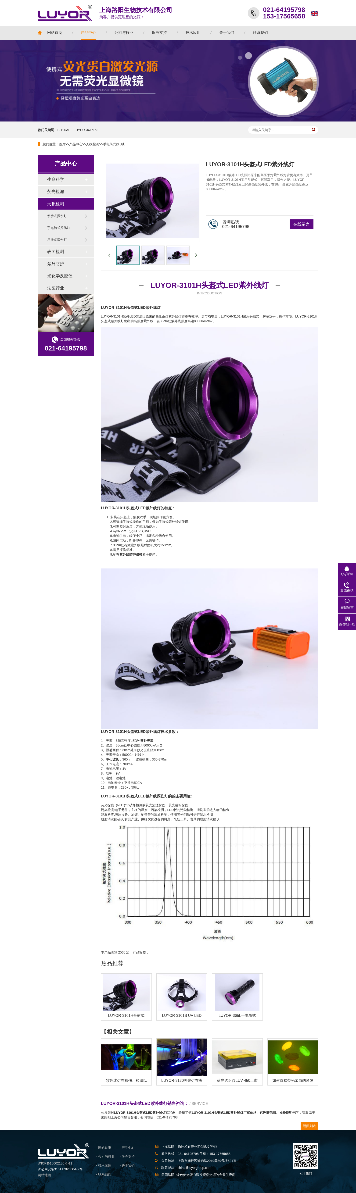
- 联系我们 (103, 1174)
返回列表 (309, 1126)
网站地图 (44, 1175)
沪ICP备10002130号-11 (55, 1163)
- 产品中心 (127, 1148)
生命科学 (55, 179)
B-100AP (64, 130)
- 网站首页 (103, 1148)
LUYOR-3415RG (86, 130)
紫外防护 (55, 263)
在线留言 (301, 224)
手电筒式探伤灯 (114, 144)
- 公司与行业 (105, 1156)
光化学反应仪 (59, 276)
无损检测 (92, 144)
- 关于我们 (127, 1165)
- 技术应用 (103, 1165)
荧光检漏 (55, 191)
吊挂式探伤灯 (57, 240)
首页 (62, 144)
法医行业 (55, 288)
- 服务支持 (127, 1156)
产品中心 (75, 144)
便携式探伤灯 (57, 216)
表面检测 (55, 251)
